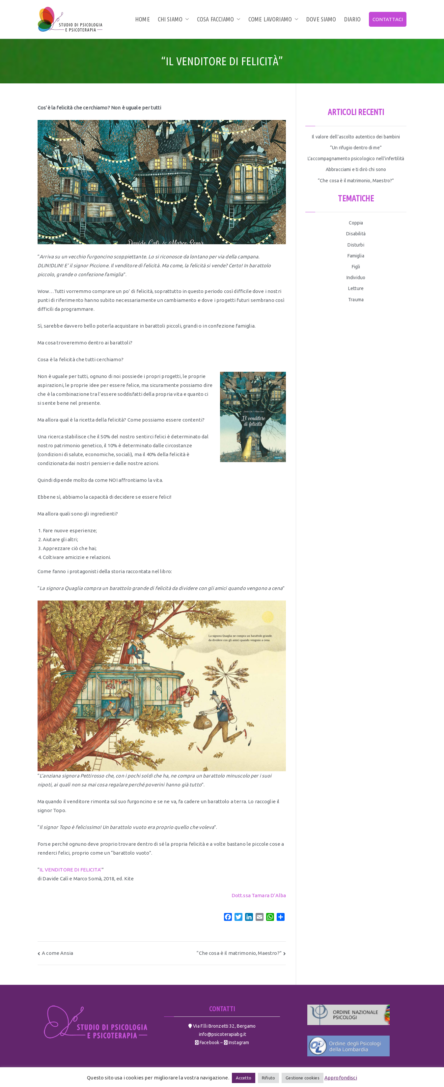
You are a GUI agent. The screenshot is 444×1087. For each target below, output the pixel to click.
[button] (185, 19)
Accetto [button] (243, 1077)
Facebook (209, 1042)
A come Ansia (57, 953)
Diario (352, 19)
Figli (356, 266)
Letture (356, 288)
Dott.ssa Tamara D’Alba (259, 895)
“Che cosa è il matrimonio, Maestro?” (239, 953)
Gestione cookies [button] (302, 1077)
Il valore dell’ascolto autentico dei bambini (356, 136)
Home (142, 19)
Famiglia (355, 255)
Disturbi (355, 245)
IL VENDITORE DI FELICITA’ (71, 869)
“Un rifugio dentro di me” (356, 147)
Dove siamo (321, 19)
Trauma (356, 299)
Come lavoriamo (273, 19)
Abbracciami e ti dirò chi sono (356, 169)
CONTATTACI (388, 19)
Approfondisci (340, 1077)
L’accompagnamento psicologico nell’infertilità (356, 158)
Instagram (238, 1042)
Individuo (356, 277)
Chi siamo (173, 19)
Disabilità (356, 233)
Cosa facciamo (218, 19)
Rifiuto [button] (268, 1077)
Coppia (356, 222)
